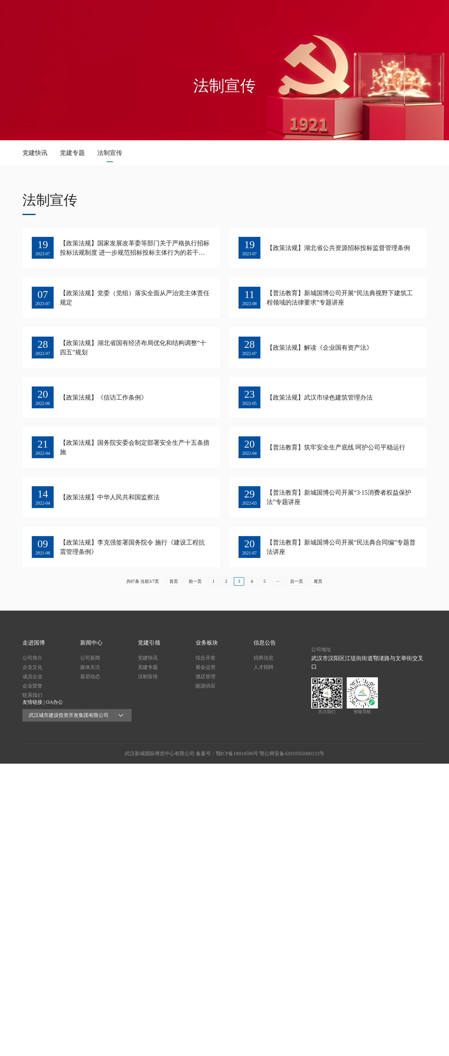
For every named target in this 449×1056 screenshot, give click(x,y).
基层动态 (90, 676)
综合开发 (205, 657)
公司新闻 (90, 657)
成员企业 (32, 676)
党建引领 (325, 14)
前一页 (195, 586)
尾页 (318, 586)
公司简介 (32, 657)
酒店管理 (205, 676)
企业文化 (32, 667)
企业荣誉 (32, 686)
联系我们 (32, 695)
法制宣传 (109, 152)
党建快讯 (34, 152)
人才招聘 (263, 667)
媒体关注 (90, 667)
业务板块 (366, 14)
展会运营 (205, 667)
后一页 (296, 586)
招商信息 (263, 657)
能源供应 (205, 686)
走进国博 (245, 14)
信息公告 (406, 14)
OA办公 (54, 702)
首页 (204, 14)
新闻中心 (285, 14)
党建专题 (72, 152)
